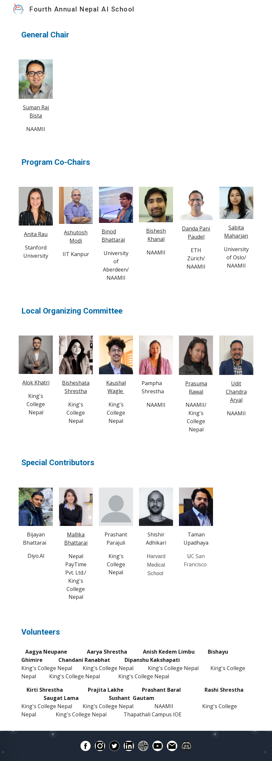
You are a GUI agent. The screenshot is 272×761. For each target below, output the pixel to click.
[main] (136, 35)
